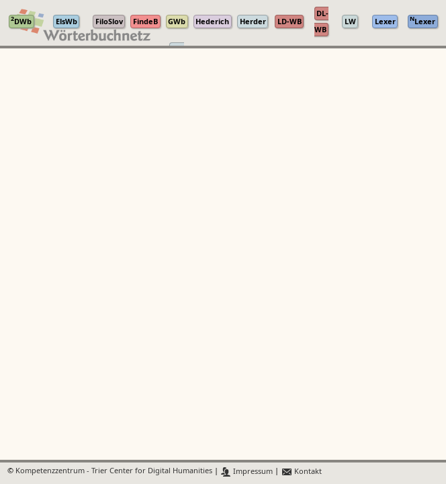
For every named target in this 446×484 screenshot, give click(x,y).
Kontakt (301, 472)
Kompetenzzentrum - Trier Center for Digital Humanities (113, 472)
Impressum (246, 472)
